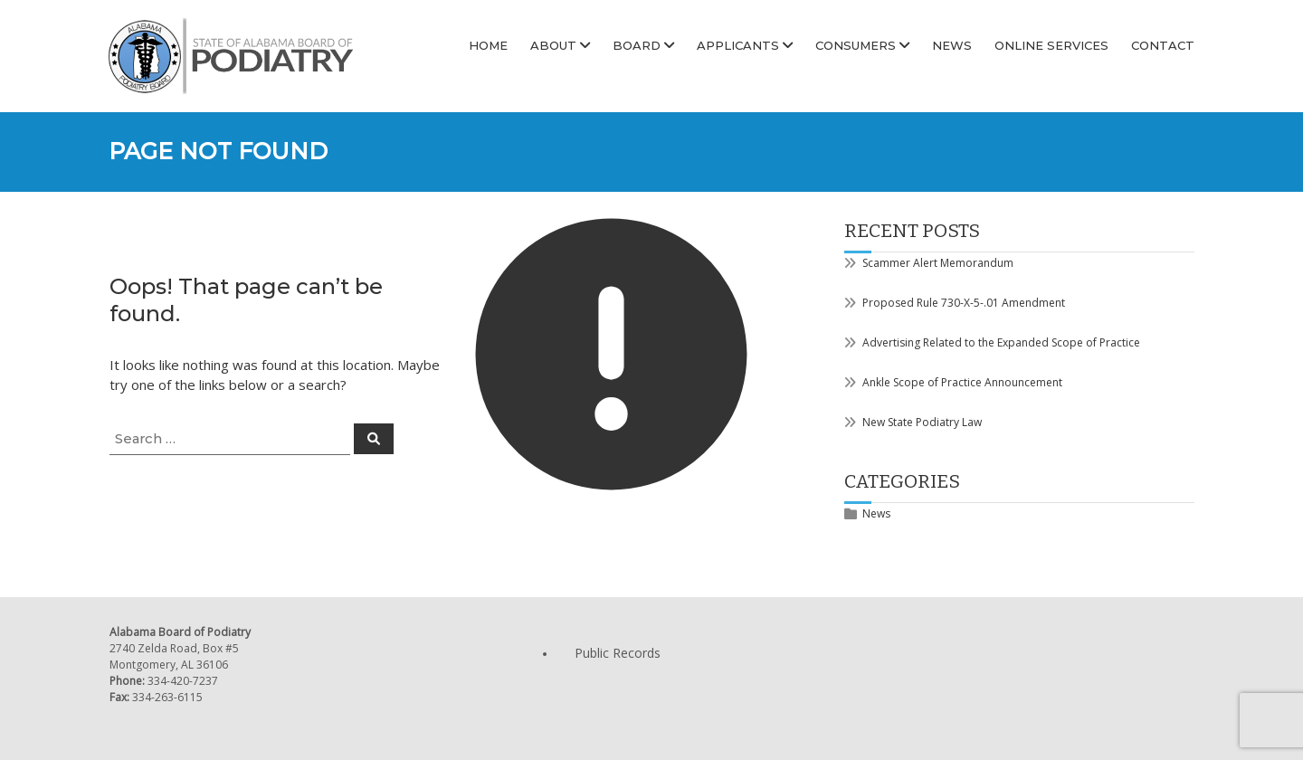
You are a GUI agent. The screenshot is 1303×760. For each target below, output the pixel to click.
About (553, 45)
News (952, 45)
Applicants (738, 45)
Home (488, 45)
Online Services (1051, 45)
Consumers (855, 45)
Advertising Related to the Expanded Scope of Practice (1001, 342)
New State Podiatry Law (922, 422)
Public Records (618, 652)
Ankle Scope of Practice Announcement (962, 382)
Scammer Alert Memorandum (937, 263)
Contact (1162, 45)
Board (637, 45)
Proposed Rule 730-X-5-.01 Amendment (963, 302)
